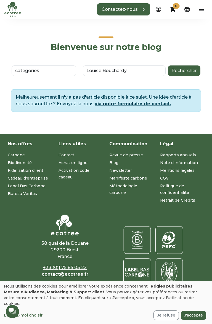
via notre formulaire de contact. (133, 103)
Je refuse (166, 315)
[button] (123, 9)
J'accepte (193, 315)
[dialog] (106, 302)
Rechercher (184, 70)
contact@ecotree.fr (65, 274)
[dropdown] (158, 9)
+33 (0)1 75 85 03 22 (65, 267)
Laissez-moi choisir (23, 315)
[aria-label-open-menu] (201, 9)
